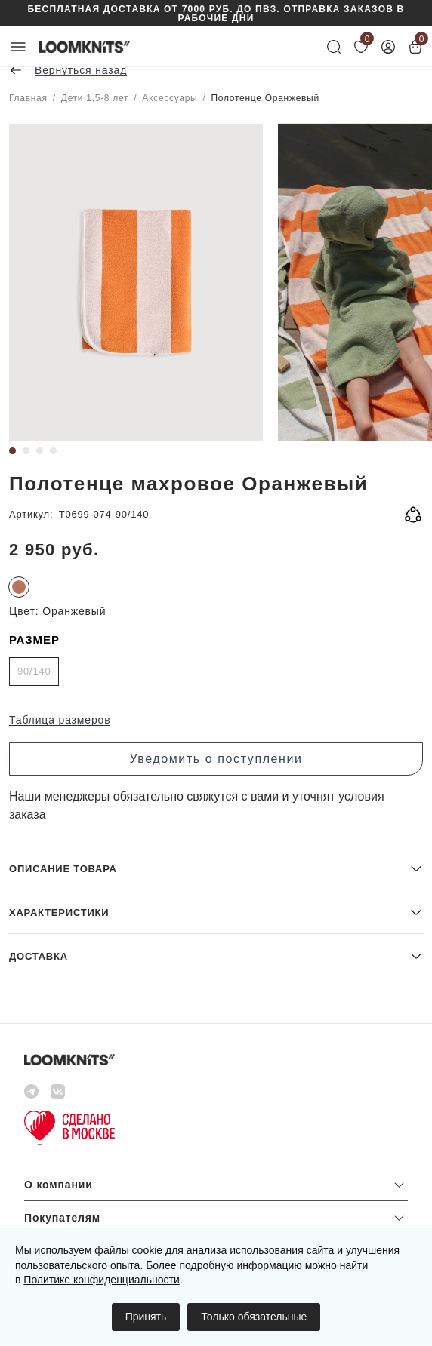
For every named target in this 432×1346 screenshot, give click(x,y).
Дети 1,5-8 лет (94, 98)
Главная (28, 98)
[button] (216, 868)
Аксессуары (169, 98)
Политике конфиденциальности (101, 1280)
